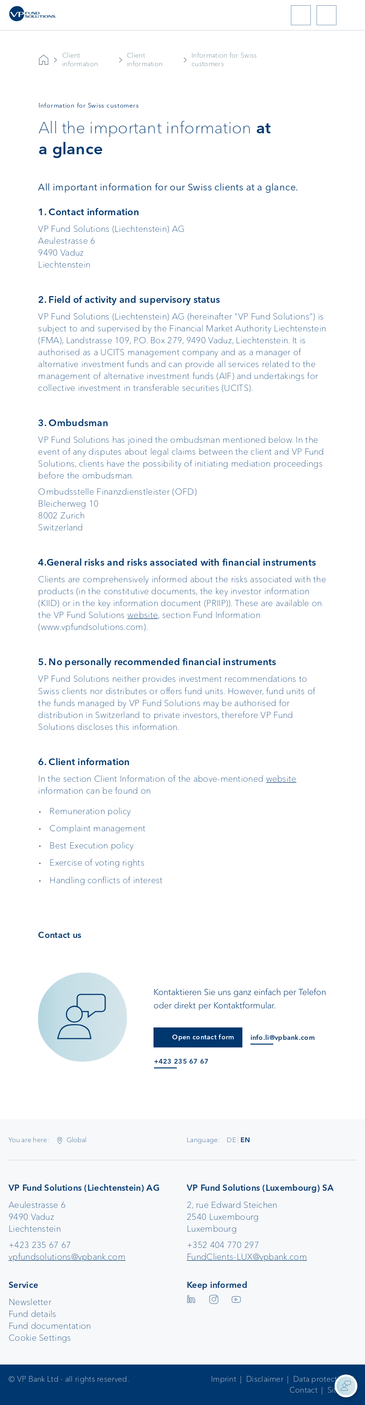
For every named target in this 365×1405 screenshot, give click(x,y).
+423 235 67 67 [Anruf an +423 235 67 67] (181, 1061)
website (142, 615)
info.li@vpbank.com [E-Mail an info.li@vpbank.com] (282, 1038)
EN (245, 1140)
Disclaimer (264, 1379)
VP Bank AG (43, 60)
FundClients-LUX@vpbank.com (247, 1257)
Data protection (321, 1379)
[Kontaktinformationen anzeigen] (345, 1385)
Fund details (33, 1314)
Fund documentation (50, 1326)
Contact (303, 1390)
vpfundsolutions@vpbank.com (67, 1257)
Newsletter (30, 1302)
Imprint (223, 1379)
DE (231, 1140)
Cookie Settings (40, 1338)
